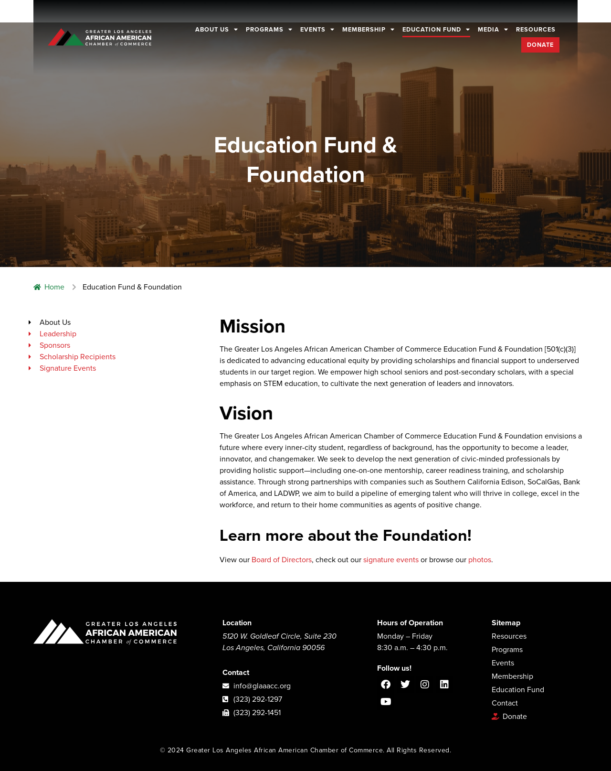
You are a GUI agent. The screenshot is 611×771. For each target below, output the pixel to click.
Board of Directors (282, 560)
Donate (540, 45)
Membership (368, 29)
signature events (391, 560)
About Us (216, 29)
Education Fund (436, 29)
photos (479, 560)
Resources (536, 29)
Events (317, 29)
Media (493, 29)
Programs (269, 29)
